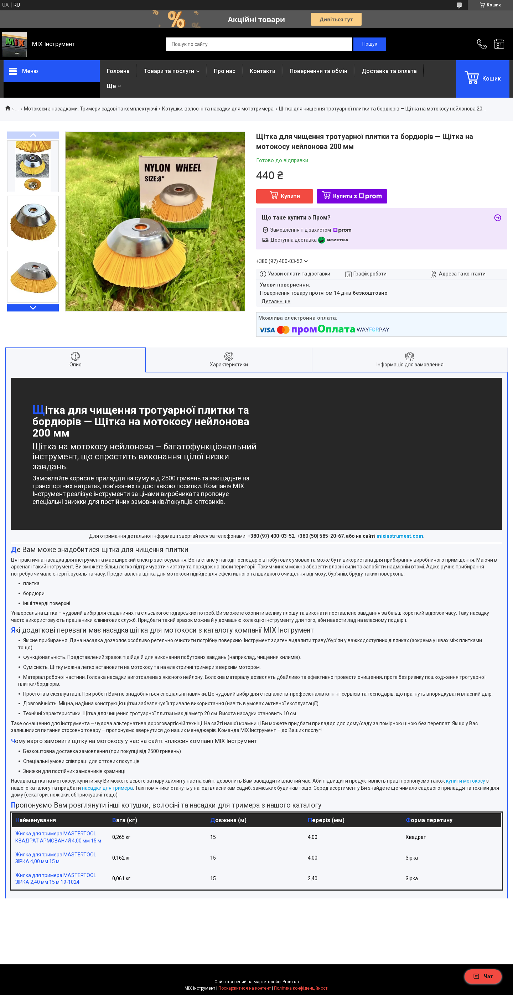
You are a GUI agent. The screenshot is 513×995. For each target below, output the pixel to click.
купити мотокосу (465, 781)
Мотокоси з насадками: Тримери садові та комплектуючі (90, 109)
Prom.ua (291, 981)
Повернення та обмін (318, 71)
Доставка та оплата (389, 71)
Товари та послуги (169, 71)
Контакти (262, 71)
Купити (290, 196)
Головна (118, 71)
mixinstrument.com (400, 536)
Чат (483, 976)
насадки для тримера (107, 788)
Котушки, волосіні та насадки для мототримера (218, 109)
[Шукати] (369, 44)
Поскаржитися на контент (244, 988)
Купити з (357, 196)
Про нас (224, 71)
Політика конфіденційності (301, 988)
